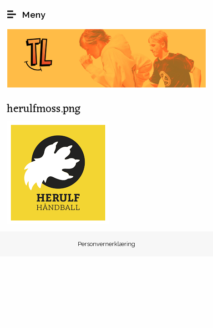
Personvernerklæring (106, 244)
